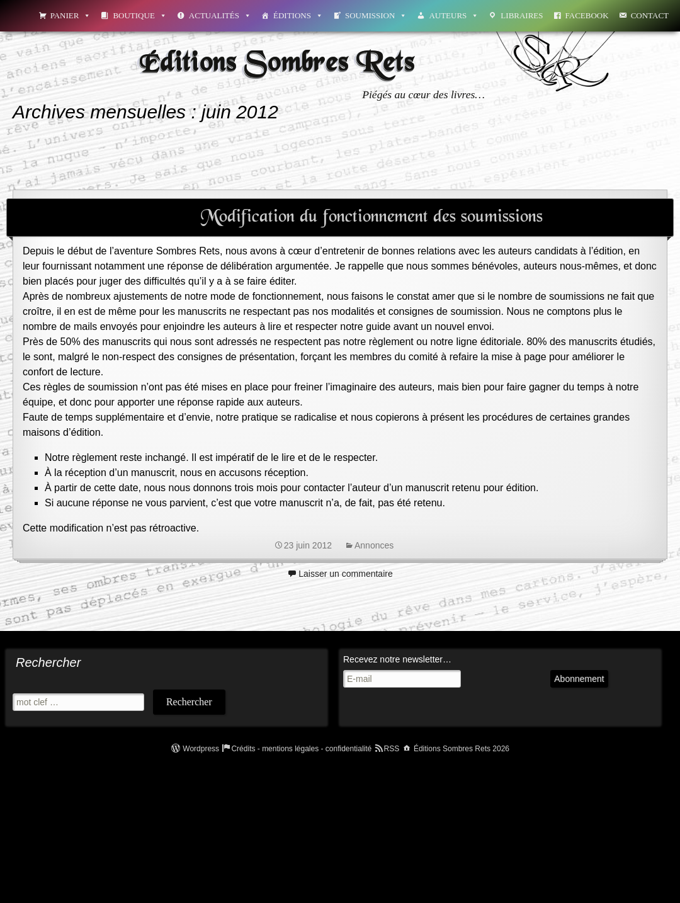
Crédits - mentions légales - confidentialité (301, 748)
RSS (392, 748)
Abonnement (528, 691)
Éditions (298, 15)
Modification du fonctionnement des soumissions (372, 217)
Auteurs (454, 15)
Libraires (522, 15)
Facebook (587, 15)
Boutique (139, 15)
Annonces (374, 545)
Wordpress (201, 748)
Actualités (220, 15)
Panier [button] (70, 15)
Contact (650, 15)
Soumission (376, 15)
